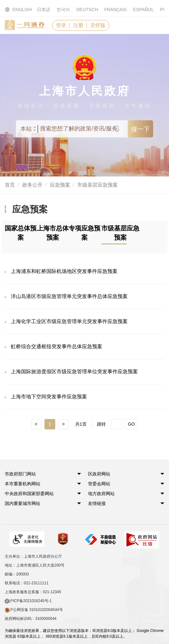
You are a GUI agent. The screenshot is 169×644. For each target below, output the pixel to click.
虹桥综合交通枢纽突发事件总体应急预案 (56, 346)
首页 (10, 185)
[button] (20, 473)
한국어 (63, 9)
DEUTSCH (87, 9)
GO (131, 424)
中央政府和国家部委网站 (29, 493)
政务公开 (32, 185)
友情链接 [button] (97, 503)
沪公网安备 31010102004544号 (34, 610)
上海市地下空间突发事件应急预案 (49, 396)
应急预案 (60, 185)
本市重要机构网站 (22, 483)
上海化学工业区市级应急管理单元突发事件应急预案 (69, 321)
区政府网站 (99, 473)
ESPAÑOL (143, 9)
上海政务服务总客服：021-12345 (33, 592)
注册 (78, 25)
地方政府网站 (101, 493)
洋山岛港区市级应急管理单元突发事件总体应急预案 (69, 296)
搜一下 (140, 129)
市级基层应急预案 (97, 185)
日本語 (43, 9)
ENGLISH (14, 9)
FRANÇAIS (115, 9)
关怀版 (97, 25)
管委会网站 (99, 483)
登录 (61, 25)
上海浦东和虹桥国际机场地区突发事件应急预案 (64, 271)
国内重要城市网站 (22, 503)
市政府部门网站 (20, 473)
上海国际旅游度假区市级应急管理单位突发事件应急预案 (74, 371)
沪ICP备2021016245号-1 (28, 601)
